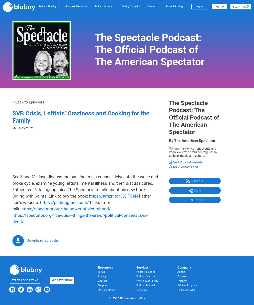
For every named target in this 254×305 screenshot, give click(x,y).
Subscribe (195, 181)
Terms (101, 271)
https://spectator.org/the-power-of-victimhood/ (66, 209)
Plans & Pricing (174, 6)
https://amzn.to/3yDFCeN (113, 196)
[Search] (240, 6)
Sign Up (219, 6)
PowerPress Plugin (147, 280)
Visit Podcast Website (186, 162)
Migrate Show (62, 280)
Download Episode (42, 240)
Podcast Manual (145, 285)
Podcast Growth (105, 6)
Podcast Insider (186, 289)
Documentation (107, 289)
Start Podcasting (25, 280)
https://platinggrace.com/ (64, 202)
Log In (199, 6)
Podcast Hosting (49, 6)
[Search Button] (248, 6)
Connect (153, 6)
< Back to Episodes (28, 102)
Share (195, 191)
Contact (102, 280)
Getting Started (131, 6)
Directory (141, 289)
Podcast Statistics (77, 6)
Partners (182, 280)
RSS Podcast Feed (183, 167)
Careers (181, 276)
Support (102, 285)
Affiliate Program (187, 285)
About (181, 271)
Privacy (102, 276)
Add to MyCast (195, 200)
